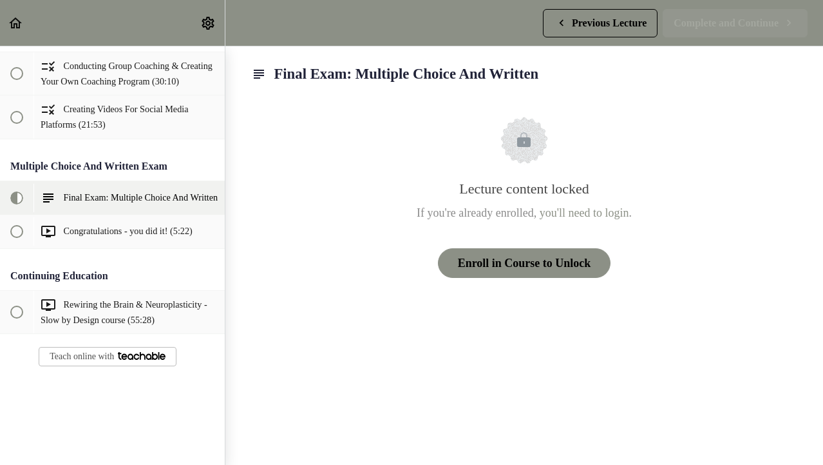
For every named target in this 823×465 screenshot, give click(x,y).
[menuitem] (209, 23)
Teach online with (108, 356)
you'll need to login (584, 212)
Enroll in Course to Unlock (524, 263)
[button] (16, 23)
